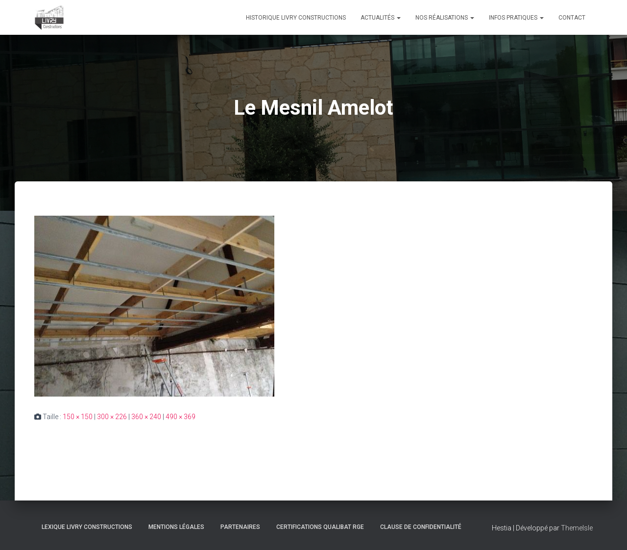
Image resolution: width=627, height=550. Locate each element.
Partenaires (240, 527)
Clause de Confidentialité (420, 527)
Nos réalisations (444, 17)
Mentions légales (176, 527)
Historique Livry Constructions (296, 17)
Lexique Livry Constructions (87, 527)
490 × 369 (180, 417)
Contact (571, 17)
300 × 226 (112, 417)
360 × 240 (146, 417)
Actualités (381, 17)
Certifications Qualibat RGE (320, 527)
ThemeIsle (577, 528)
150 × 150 (78, 417)
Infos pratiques (516, 17)
